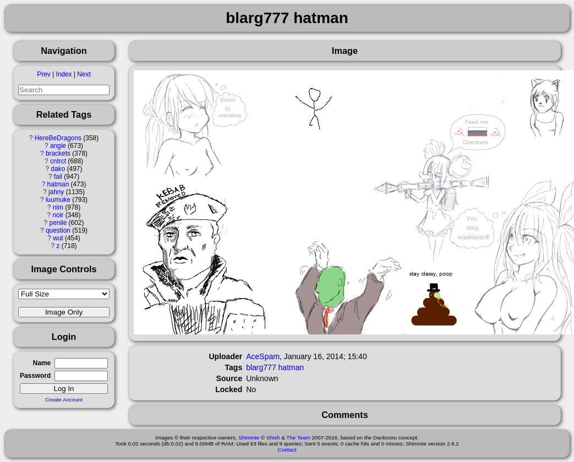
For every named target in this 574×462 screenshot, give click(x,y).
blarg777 (261, 367)
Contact (287, 450)
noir (58, 215)
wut (58, 238)
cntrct (58, 161)
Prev (43, 74)
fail (58, 176)
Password (35, 376)
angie (58, 146)
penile (58, 223)
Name (42, 363)
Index (64, 74)
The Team (298, 438)
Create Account (64, 400)
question (58, 230)
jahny (56, 192)
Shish (273, 438)
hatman (58, 184)
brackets (58, 153)
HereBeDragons (58, 138)
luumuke (58, 200)
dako (58, 169)
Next (83, 74)
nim (58, 207)
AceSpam (263, 356)
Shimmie (248, 438)
